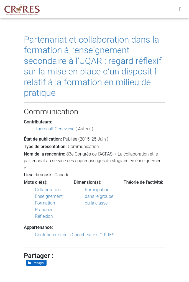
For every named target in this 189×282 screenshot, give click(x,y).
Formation (45, 203)
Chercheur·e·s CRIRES (93, 234)
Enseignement (49, 196)
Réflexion (44, 216)
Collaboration (48, 189)
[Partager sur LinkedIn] (36, 263)
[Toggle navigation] (180, 10)
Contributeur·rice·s (53, 234)
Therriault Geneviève (54, 128)
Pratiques (44, 209)
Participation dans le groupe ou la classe (99, 196)
